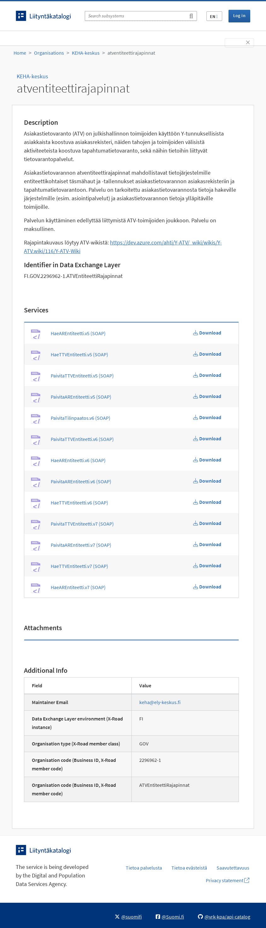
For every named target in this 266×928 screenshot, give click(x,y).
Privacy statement (227, 880)
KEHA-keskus (86, 53)
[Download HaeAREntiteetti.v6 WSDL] (207, 459)
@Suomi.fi (170, 916)
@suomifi (128, 916)
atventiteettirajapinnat (131, 53)
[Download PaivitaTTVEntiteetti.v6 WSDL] (207, 438)
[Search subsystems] (141, 16)
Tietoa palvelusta (144, 868)
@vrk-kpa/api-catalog (224, 916)
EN (214, 16)
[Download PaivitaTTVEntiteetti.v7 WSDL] (207, 523)
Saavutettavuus (233, 868)
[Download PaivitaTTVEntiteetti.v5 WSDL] (207, 375)
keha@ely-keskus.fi (160, 702)
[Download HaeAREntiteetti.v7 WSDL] (207, 586)
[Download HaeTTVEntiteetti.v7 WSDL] (207, 565)
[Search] (191, 15)
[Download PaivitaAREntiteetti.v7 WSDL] (207, 544)
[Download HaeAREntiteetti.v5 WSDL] (207, 332)
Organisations (49, 53)
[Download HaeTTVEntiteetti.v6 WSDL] (207, 502)
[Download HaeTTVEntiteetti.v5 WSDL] (207, 354)
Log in (239, 15)
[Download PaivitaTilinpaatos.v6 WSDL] (207, 417)
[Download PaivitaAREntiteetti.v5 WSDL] (207, 396)
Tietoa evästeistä (189, 868)
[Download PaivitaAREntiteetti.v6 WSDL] (207, 481)
